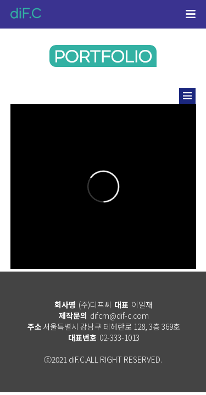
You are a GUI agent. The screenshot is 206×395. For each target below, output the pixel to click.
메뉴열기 (191, 15)
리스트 (187, 96)
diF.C (25, 13)
